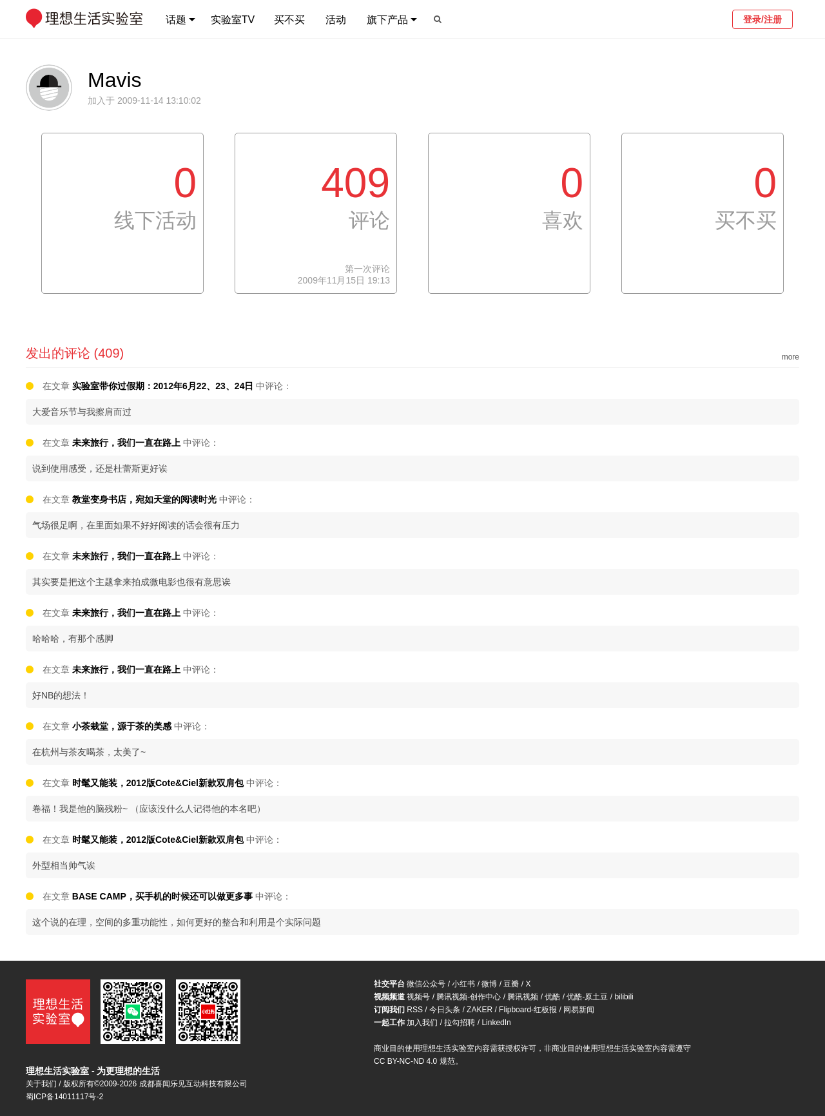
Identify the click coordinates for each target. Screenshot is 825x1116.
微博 (489, 983)
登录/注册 (762, 19)
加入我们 (422, 1022)
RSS (415, 1009)
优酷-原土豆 (587, 996)
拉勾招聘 (459, 1022)
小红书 (463, 983)
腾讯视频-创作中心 (468, 996)
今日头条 (444, 1009)
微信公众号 (426, 983)
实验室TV (233, 19)
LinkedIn (495, 1022)
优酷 (552, 996)
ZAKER (479, 1009)
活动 (335, 19)
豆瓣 (511, 983)
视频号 (418, 996)
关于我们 (41, 1083)
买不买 (289, 19)
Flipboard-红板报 (528, 1009)
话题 (176, 19)
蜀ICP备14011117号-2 (64, 1096)
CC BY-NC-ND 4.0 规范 (414, 1061)
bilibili (623, 996)
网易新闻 (578, 1009)
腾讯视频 (522, 996)
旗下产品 (387, 19)
